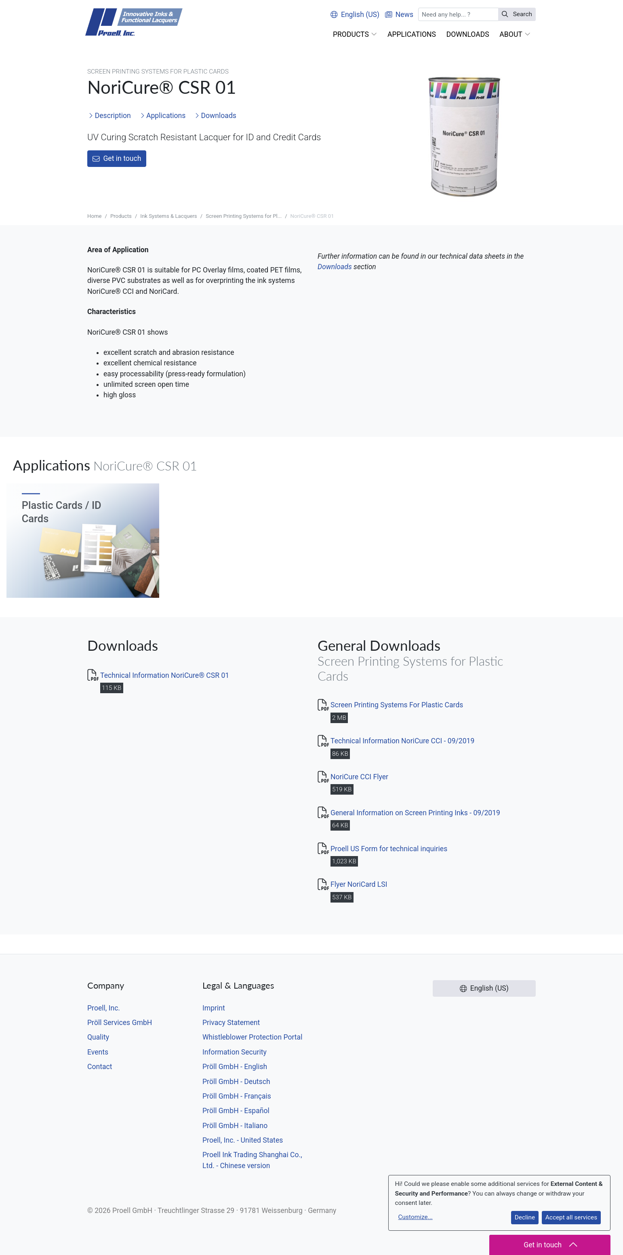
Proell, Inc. (103, 1008)
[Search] (458, 14)
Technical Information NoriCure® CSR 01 (164, 675)
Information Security (234, 1052)
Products (121, 216)
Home (94, 216)
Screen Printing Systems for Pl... (244, 216)
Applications (163, 116)
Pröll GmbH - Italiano (234, 1126)
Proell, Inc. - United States (242, 1140)
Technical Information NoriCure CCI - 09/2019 (402, 741)
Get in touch (117, 158)
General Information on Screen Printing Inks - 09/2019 (415, 813)
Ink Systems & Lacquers (168, 216)
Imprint (213, 1008)
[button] (355, 34)
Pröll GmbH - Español (235, 1111)
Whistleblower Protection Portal (252, 1037)
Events (97, 1052)
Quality (98, 1037)
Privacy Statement (231, 1023)
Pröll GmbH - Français (236, 1096)
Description (109, 116)
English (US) (354, 15)
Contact (99, 1067)
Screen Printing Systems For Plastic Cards (396, 705)
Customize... (415, 1217)
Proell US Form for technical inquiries (388, 849)
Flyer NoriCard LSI (358, 884)
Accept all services (571, 1217)
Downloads (215, 116)
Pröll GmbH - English (234, 1067)
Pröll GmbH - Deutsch (236, 1082)
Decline (525, 1217)
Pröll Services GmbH (119, 1023)
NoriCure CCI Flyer (359, 777)
